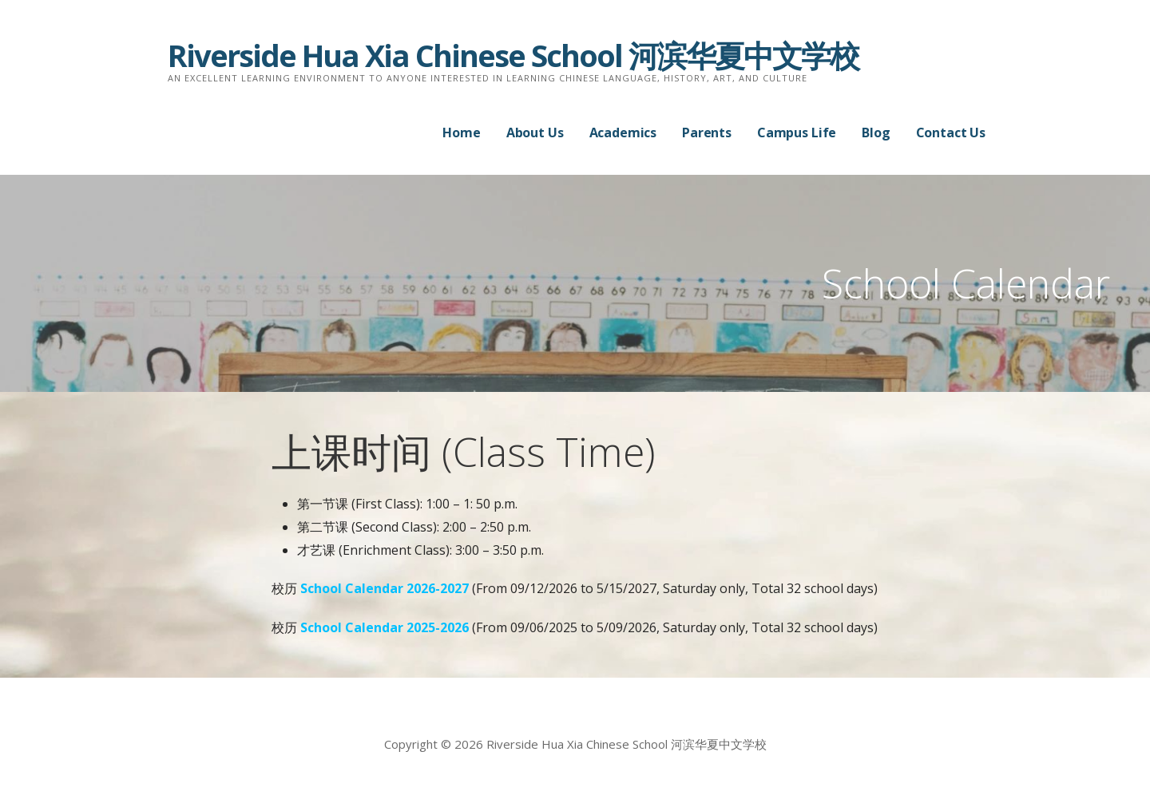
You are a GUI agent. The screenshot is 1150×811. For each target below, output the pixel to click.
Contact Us (950, 132)
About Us (535, 132)
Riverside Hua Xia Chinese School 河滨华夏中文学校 (513, 55)
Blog (876, 132)
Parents (707, 132)
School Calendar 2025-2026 (386, 627)
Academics (623, 132)
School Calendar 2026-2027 (384, 588)
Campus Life (796, 132)
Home (461, 132)
